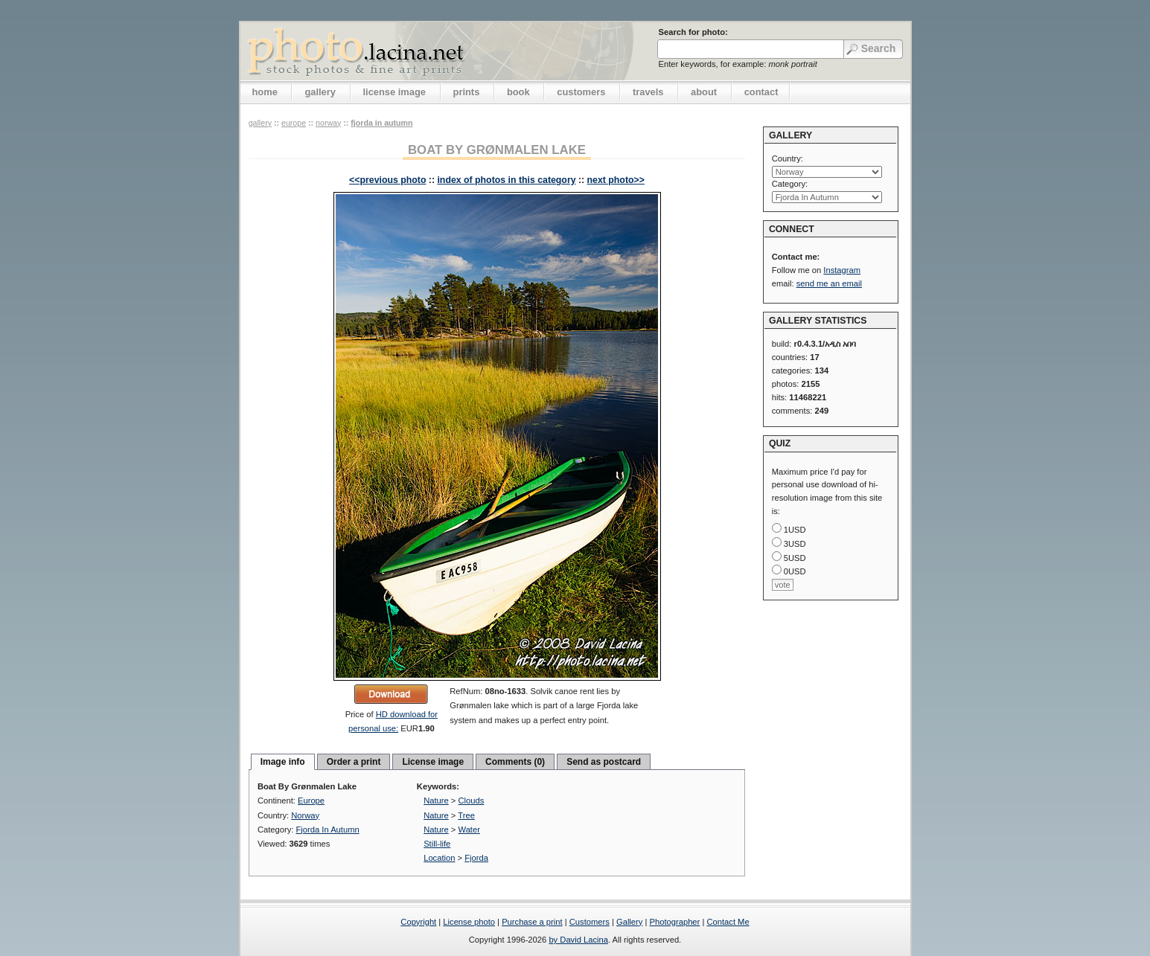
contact (761, 91)
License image (433, 762)
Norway (328, 122)
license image (394, 91)
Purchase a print (532, 921)
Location (439, 857)
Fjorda (476, 857)
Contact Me (727, 921)
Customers (589, 921)
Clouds (472, 800)
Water (469, 829)
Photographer (675, 921)
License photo (469, 921)
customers (581, 91)
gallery (320, 91)
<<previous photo (387, 180)
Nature (436, 800)
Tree (466, 815)
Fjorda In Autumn (381, 122)
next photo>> (616, 180)
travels (648, 91)
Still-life (437, 843)
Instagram (841, 270)
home (265, 91)
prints (466, 91)
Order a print (354, 762)
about (704, 91)
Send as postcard (603, 762)
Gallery (629, 921)
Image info (283, 762)
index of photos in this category (506, 180)
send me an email (829, 283)
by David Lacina (578, 939)
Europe (293, 122)
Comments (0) (515, 762)
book (518, 91)
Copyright (418, 921)
